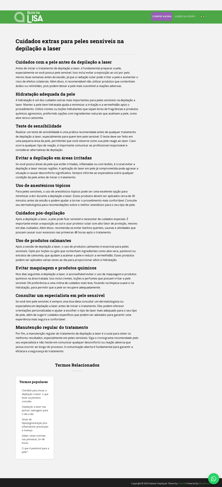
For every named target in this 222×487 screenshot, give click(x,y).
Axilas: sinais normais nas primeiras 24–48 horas (34, 439)
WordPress (204, 483)
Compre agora (161, 16)
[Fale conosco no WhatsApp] (213, 478)
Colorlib (182, 483)
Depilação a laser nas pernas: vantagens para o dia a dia (35, 410)
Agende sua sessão (185, 16)
